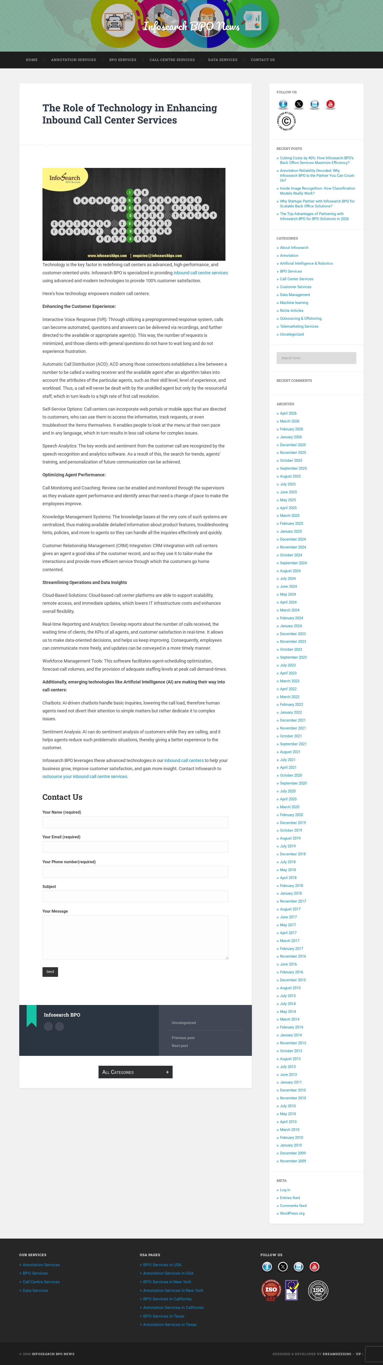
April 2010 (288, 1122)
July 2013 (288, 1067)
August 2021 (290, 752)
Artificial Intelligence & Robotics (306, 264)
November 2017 (293, 902)
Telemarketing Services (299, 327)
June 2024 (288, 587)
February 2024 (291, 618)
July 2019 (288, 846)
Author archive (48, 1026)
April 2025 (288, 508)
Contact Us (263, 60)
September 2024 (293, 563)
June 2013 (288, 1075)
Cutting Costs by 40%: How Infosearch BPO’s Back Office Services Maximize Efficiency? (317, 161)
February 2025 (291, 524)
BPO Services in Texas (163, 1315)
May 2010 (288, 1114)
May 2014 (288, 1012)
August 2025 (290, 477)
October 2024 (291, 555)
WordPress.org (292, 1214)
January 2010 (291, 1146)
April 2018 (288, 878)
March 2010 (289, 1130)
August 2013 (290, 1059)
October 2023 (291, 650)
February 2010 (291, 1138)
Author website (59, 1026)
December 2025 (293, 445)
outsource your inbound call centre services (84, 777)
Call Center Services (296, 279)
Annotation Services (73, 60)
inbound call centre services (201, 273)
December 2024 (293, 540)
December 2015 (293, 980)
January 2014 (291, 1035)
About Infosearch (294, 248)
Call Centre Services (172, 60)
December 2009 (293, 1153)
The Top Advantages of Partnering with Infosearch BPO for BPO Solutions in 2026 (314, 216)
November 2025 (293, 453)
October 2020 (291, 776)
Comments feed (293, 1206)
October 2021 (291, 736)
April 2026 (288, 414)
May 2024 (288, 595)
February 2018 (291, 886)
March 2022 (289, 697)
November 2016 (293, 957)
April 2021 (288, 768)
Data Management (295, 295)
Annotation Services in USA (168, 1273)
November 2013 (293, 1043)
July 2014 (288, 1004)
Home (32, 60)
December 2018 (293, 854)
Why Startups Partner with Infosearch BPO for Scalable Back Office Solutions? (317, 204)
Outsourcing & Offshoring (301, 319)
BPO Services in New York (167, 1282)
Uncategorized (184, 1023)
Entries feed (290, 1198)
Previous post (183, 1038)
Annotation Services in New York (173, 1290)
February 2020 (291, 815)
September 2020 (293, 784)
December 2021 (293, 721)
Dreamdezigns (337, 1353)
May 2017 (288, 925)
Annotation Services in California (173, 1307)
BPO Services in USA (162, 1265)
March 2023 (289, 681)
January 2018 (291, 894)
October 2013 (291, 1051)
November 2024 (293, 547)
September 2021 (293, 744)
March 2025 (289, 516)
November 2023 (293, 642)
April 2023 (288, 673)
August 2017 (290, 909)
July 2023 (288, 665)
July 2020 (288, 791)
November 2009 (293, 1161)
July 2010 (288, 1106)
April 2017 (288, 933)
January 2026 (291, 437)
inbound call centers (184, 760)
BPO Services (122, 60)
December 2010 (293, 1090)
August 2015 (290, 988)
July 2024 (288, 579)
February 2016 (291, 972)
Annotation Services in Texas (170, 1324)
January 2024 (291, 626)
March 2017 (289, 941)
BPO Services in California (167, 1299)
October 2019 (291, 831)
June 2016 (288, 965)
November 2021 (293, 728)
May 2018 (288, 870)
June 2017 (288, 917)
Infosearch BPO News (191, 26)
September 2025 (293, 469)
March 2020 (289, 807)
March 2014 (289, 1020)
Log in (285, 1190)
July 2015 (288, 996)
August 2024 (290, 571)
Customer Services (295, 287)
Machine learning (294, 303)
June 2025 (288, 492)
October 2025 (291, 461)
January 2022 (291, 713)
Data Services (223, 60)
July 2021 (288, 760)
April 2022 (288, 689)
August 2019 (290, 839)
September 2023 (293, 658)
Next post (180, 1046)
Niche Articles (291, 311)
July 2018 (288, 862)
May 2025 (288, 500)
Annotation (289, 256)
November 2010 (293, 1098)
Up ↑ (360, 1353)
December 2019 (293, 823)
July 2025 (288, 484)
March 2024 (289, 610)
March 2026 (289, 422)
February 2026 (291, 429)
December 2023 (293, 634)
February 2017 (291, 949)
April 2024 (288, 603)
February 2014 (291, 1027)
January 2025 (291, 532)
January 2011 (291, 1083)
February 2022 (291, 705)
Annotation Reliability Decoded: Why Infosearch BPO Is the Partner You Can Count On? (317, 176)
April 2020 (288, 799)
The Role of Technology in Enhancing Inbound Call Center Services (132, 114)
